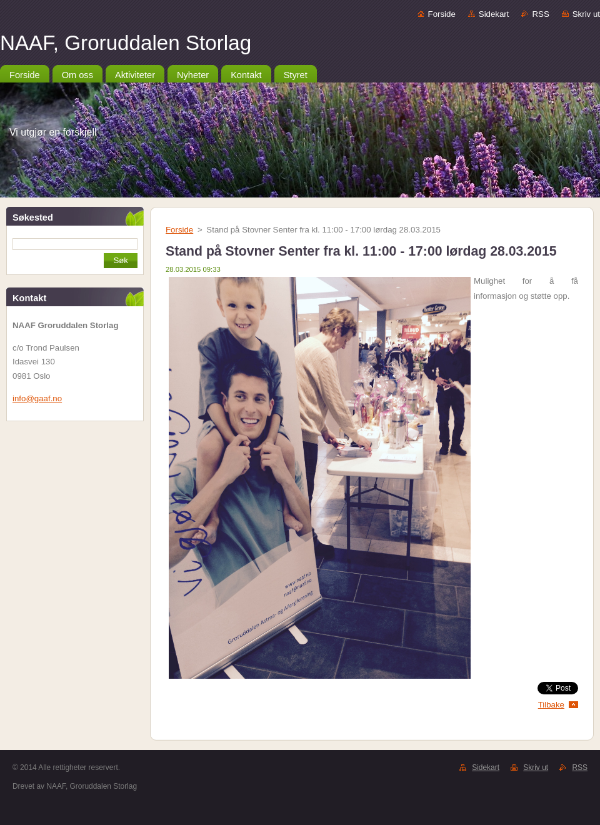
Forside (442, 14)
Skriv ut (586, 14)
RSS (540, 14)
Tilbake (551, 704)
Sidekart (494, 14)
